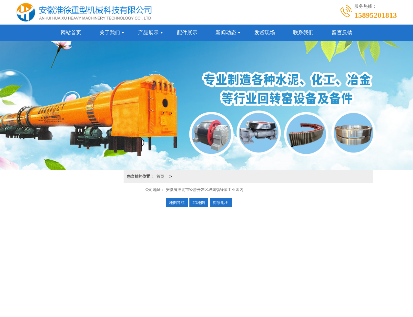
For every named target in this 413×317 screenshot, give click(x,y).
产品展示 (148, 32)
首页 (160, 176)
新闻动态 (226, 32)
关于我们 (109, 32)
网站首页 (71, 32)
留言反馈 (342, 32)
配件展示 (187, 32)
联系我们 (303, 32)
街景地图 (220, 202)
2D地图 (199, 202)
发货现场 (264, 32)
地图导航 (177, 202)
